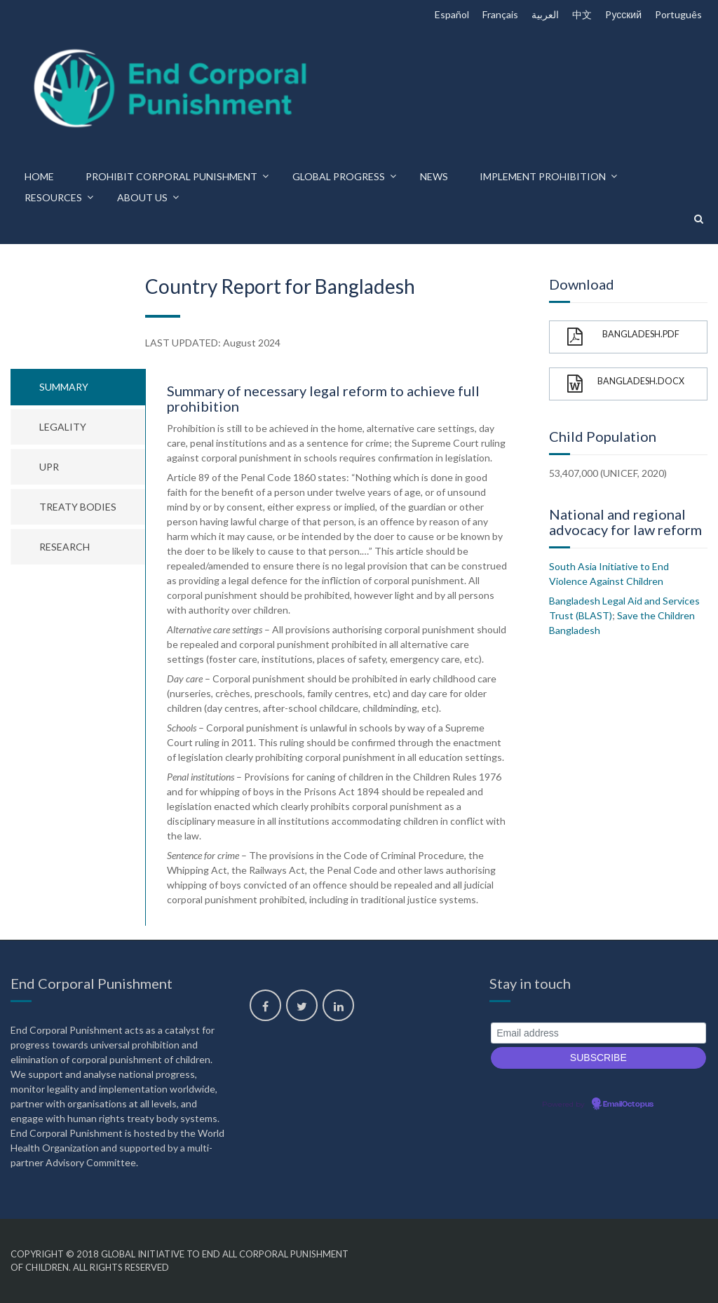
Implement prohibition (543, 176)
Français (500, 14)
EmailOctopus (628, 1104)
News (434, 176)
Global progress (338, 176)
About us (142, 197)
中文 (582, 14)
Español (452, 14)
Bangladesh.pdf (623, 337)
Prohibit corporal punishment (171, 176)
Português (678, 14)
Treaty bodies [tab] (77, 507)
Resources (53, 197)
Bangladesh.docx (625, 384)
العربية (545, 14)
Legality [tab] (62, 427)
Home (39, 176)
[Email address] (598, 1033)
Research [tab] (64, 547)
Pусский (623, 14)
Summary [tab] (63, 387)
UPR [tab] (49, 467)
